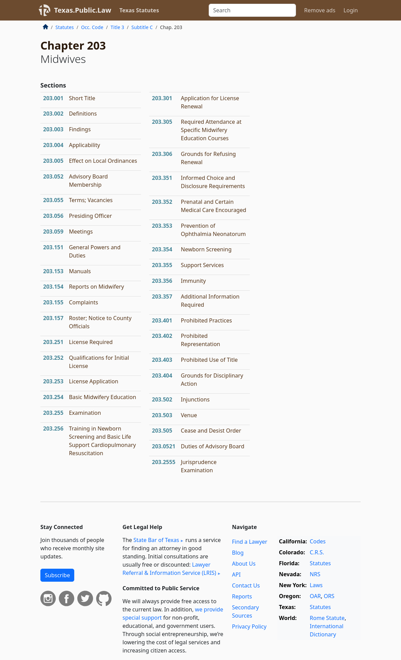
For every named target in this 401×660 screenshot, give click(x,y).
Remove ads (319, 10)
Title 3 (117, 27)
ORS (329, 596)
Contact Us (246, 585)
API (236, 574)
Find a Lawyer (249, 541)
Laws (316, 585)
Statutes (64, 27)
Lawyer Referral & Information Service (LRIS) (169, 569)
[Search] (252, 10)
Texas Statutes (139, 10)
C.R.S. (317, 552)
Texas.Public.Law (82, 10)
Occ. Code (92, 27)
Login (351, 10)
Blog (238, 552)
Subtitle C (142, 27)
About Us (244, 563)
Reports (242, 596)
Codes (317, 541)
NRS (315, 574)
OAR (315, 596)
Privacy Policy (249, 626)
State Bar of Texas (156, 540)
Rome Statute (327, 618)
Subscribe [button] (57, 575)
